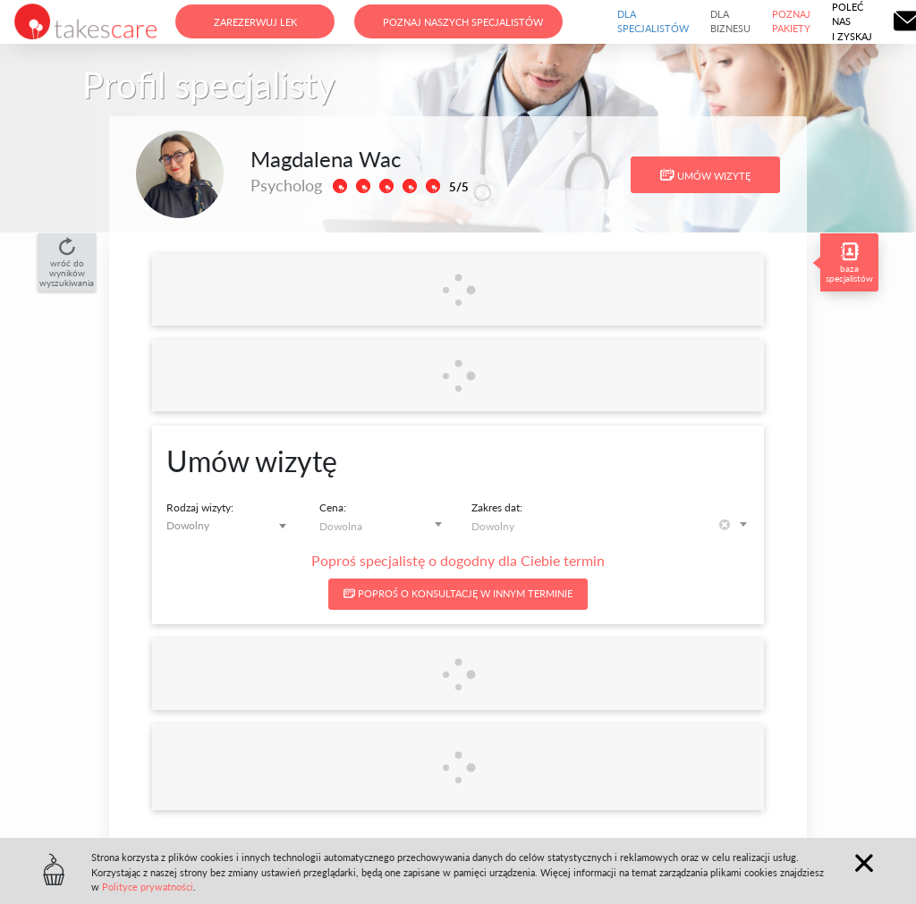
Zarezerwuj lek (255, 22)
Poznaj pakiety (791, 21)
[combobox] (229, 525)
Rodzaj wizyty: (199, 507)
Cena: (332, 507)
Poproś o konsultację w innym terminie (458, 593)
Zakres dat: (496, 507)
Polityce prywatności (147, 886)
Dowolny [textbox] (187, 525)
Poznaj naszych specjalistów (463, 22)
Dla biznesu (730, 21)
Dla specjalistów (653, 21)
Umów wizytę (705, 175)
